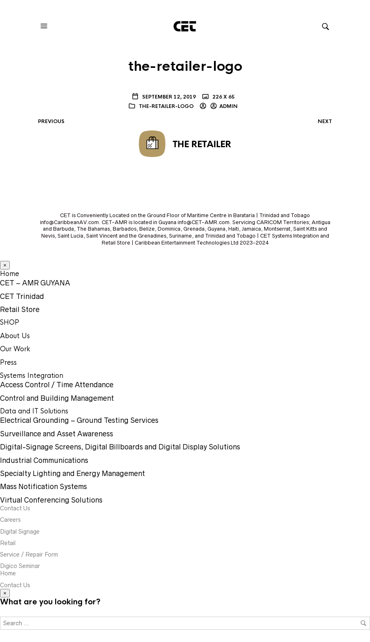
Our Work (15, 349)
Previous (51, 121)
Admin (228, 106)
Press (8, 362)
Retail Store (20, 309)
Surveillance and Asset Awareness (56, 434)
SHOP (9, 322)
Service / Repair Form (29, 554)
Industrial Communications (44, 460)
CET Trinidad (22, 296)
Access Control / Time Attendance (57, 385)
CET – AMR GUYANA (35, 283)
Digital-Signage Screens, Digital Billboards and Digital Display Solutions (120, 447)
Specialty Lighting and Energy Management (72, 473)
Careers (10, 519)
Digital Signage (20, 531)
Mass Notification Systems (43, 487)
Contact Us (15, 508)
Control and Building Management (57, 398)
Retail (8, 543)
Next (325, 121)
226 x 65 (223, 97)
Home (9, 273)
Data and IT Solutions (34, 411)
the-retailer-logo (166, 106)
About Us (15, 336)
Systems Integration (31, 375)
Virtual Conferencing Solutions (51, 500)
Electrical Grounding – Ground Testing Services (79, 420)
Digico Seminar (20, 566)
